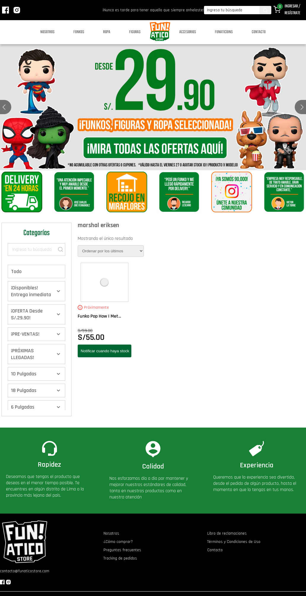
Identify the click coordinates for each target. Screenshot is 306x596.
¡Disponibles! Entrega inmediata (31, 291)
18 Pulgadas (23, 390)
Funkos (79, 32)
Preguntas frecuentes (122, 550)
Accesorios (187, 32)
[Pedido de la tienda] (111, 251)
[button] (302, 107)
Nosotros (47, 32)
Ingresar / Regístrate (292, 10)
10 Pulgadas (23, 373)
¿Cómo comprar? (118, 541)
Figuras (135, 32)
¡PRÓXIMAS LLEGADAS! (22, 354)
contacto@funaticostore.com (24, 571)
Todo (16, 271)
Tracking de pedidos (120, 558)
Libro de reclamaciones (227, 533)
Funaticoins (224, 32)
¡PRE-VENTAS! (25, 334)
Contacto (259, 32)
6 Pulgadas (22, 407)
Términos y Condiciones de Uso (233, 541)
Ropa (106, 32)
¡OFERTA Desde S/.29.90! (27, 314)
